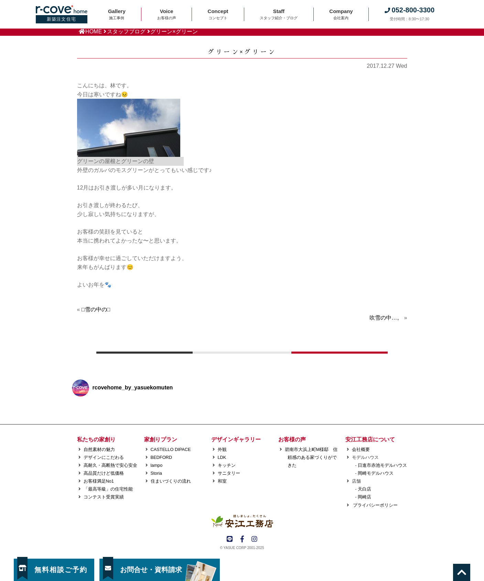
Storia (156, 473)
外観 (222, 449)
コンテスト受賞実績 (104, 496)
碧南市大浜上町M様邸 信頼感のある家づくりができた (311, 457)
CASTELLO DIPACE (171, 449)
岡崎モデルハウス (376, 473)
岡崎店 (364, 496)
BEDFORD (161, 457)
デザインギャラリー (236, 439)
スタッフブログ (126, 31)
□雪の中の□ (96, 309)
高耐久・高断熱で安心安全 (110, 465)
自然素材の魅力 (99, 449)
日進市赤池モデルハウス (382, 465)
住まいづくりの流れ (171, 481)
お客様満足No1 (99, 481)
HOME (93, 31)
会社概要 (361, 449)
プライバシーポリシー (375, 505)
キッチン (227, 465)
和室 (222, 481)
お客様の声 (292, 439)
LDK (222, 457)
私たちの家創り (96, 439)
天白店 (364, 489)
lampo (157, 465)
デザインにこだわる (104, 457)
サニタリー (229, 473)
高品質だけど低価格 (104, 473)
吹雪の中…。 (385, 318)
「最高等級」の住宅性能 (108, 489)
